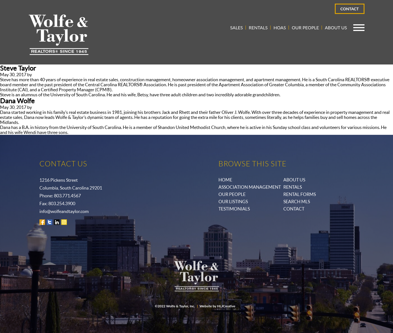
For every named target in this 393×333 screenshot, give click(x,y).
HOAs (280, 27)
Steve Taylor (18, 68)
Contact (349, 8)
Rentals (258, 27)
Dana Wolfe (17, 101)
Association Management (249, 187)
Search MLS (296, 201)
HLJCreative (226, 306)
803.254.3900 (61, 203)
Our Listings (233, 201)
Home (225, 179)
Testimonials (234, 208)
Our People (305, 27)
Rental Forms (299, 194)
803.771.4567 (67, 195)
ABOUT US (294, 179)
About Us (336, 27)
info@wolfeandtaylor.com (64, 211)
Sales (236, 27)
